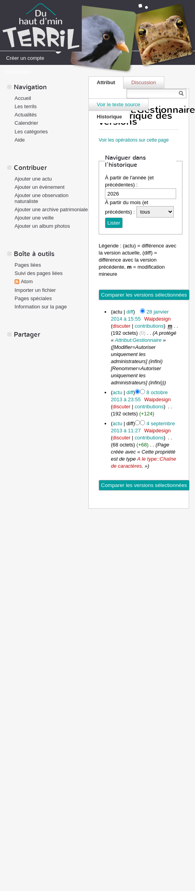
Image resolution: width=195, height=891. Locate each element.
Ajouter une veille (34, 218)
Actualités (26, 115)
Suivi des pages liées (39, 273)
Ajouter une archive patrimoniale (51, 209)
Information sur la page (41, 307)
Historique (109, 117)
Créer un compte (25, 58)
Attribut (106, 82)
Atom (27, 281)
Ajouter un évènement (39, 187)
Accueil (23, 98)
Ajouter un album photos (42, 226)
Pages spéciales (33, 298)
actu (117, 392)
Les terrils (26, 106)
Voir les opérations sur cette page (134, 140)
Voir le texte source (118, 104)
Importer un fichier (35, 290)
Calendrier (26, 123)
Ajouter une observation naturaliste (41, 198)
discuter (121, 326)
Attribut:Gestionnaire (138, 340)
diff (130, 312)
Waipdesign (157, 319)
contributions (149, 326)
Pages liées (28, 265)
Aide (20, 140)
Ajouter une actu (33, 179)
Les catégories (31, 132)
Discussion (143, 82)
